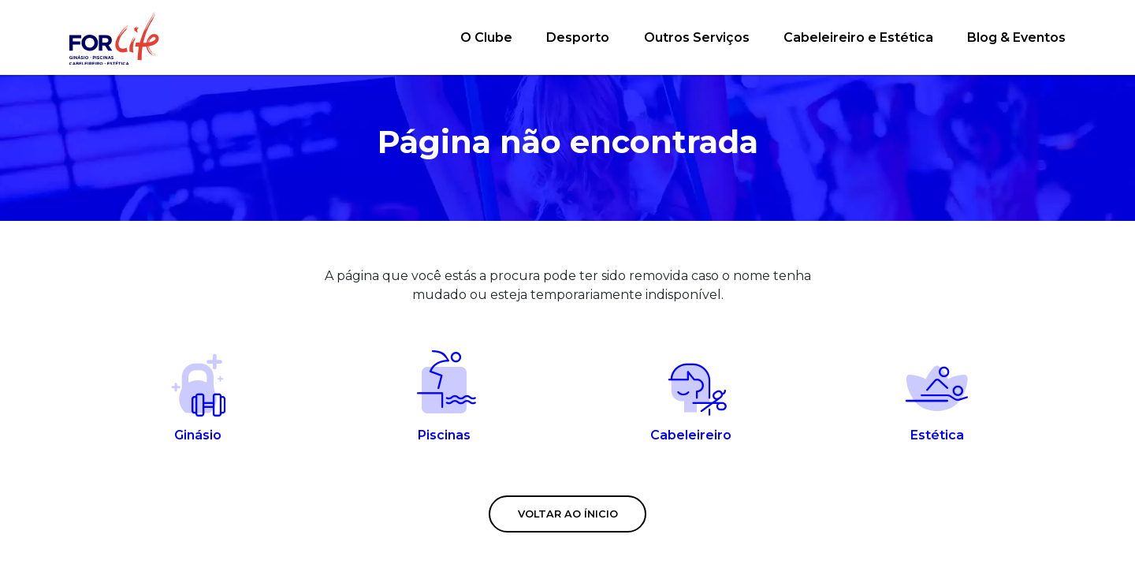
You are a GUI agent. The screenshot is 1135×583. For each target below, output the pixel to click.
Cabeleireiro (691, 396)
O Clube (486, 37)
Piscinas (445, 396)
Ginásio (198, 396)
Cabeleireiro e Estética (858, 37)
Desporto (577, 37)
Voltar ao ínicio (568, 514)
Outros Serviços (697, 37)
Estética (937, 396)
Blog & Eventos (1016, 37)
